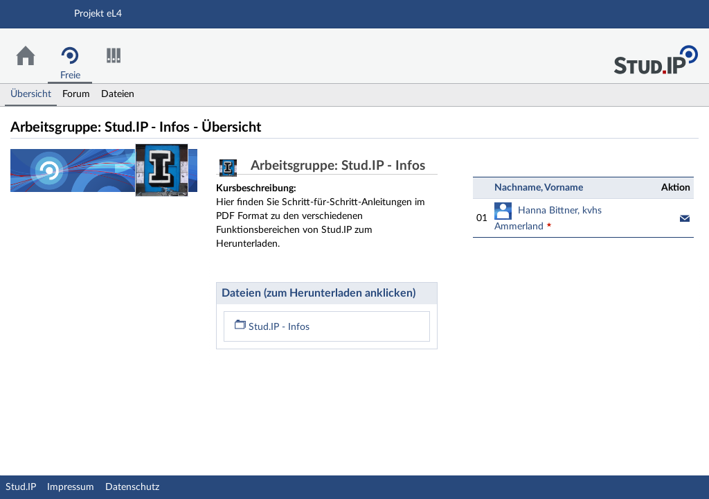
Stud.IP (21, 487)
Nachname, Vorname (538, 188)
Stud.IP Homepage (656, 56)
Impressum (70, 487)
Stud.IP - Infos (272, 327)
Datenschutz (132, 487)
